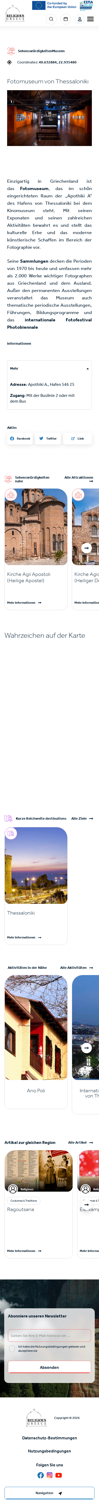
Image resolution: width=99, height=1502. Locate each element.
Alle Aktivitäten (73, 968)
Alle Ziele (79, 818)
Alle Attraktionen (78, 478)
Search (51, 19)
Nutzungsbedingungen (49, 1451)
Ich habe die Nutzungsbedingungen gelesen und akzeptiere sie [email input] (51, 1349)
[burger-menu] (90, 19)
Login (79, 19)
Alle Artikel (77, 1142)
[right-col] (49, 1493)
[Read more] (36, 577)
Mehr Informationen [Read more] (21, 602)
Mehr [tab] (14, 368)
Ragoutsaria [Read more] (20, 1209)
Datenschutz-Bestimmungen (49, 1437)
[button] (49, 118)
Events (66, 19)
